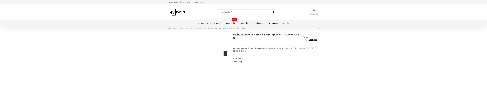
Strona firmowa (198, 2)
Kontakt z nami (185, 2)
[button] (245, 23)
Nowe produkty (173, 2)
